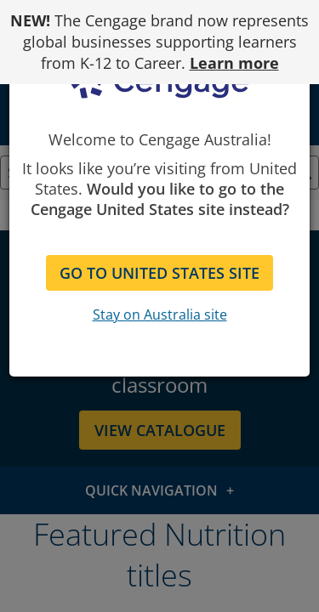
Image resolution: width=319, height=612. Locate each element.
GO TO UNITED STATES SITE (159, 273)
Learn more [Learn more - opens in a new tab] (234, 63)
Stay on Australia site (160, 314)
